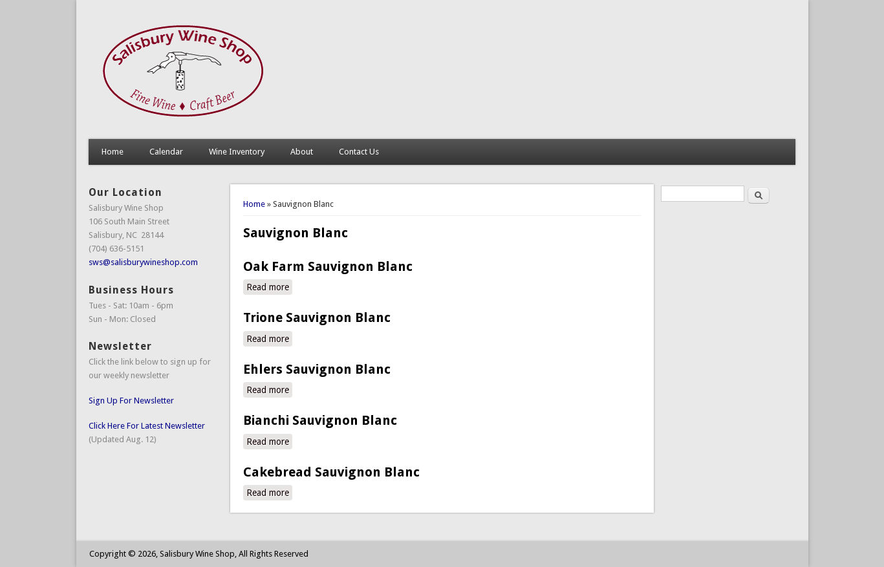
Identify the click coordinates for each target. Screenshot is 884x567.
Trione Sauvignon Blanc (317, 317)
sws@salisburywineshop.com (143, 262)
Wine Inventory (236, 151)
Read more (269, 286)
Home (113, 151)
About (301, 151)
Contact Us (359, 151)
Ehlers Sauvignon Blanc (317, 369)
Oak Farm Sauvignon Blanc (328, 266)
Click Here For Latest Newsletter (147, 426)
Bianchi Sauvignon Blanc (320, 420)
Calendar (166, 151)
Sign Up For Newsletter (131, 400)
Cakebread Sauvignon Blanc (331, 472)
